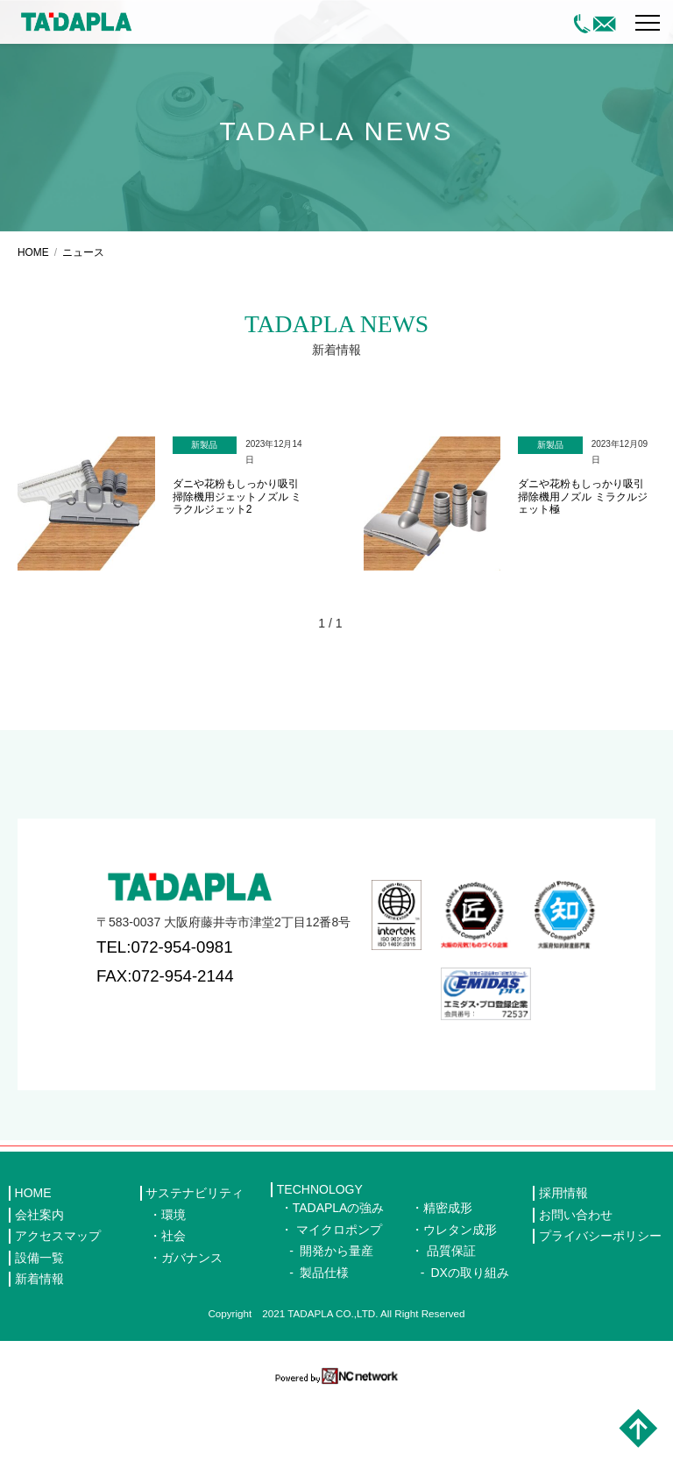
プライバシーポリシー (600, 1301)
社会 (173, 1301)
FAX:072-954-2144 (165, 1041)
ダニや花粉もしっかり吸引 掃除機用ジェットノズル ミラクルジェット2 (237, 562)
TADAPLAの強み (339, 1273)
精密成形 (447, 1273)
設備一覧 (39, 1323)
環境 (173, 1280)
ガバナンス (192, 1323)
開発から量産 (336, 1316)
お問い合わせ (576, 1280)
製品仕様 (324, 1337)
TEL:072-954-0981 (164, 1013)
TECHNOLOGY (320, 1255)
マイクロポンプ (339, 1294)
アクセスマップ (58, 1301)
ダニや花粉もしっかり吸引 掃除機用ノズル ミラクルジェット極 (582, 562)
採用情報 (563, 1259)
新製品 (204, 510)
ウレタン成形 (460, 1294)
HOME (33, 318)
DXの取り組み (469, 1337)
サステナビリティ (194, 1259)
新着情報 (39, 1344)
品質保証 (451, 1316)
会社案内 (39, 1280)
